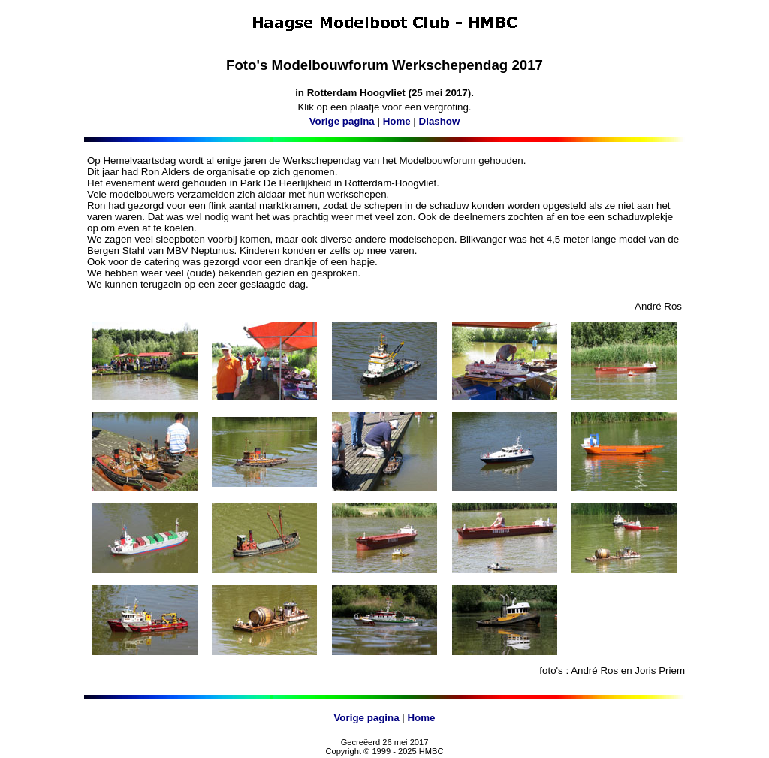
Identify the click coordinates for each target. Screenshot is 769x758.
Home (397, 121)
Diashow (439, 121)
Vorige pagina (342, 121)
